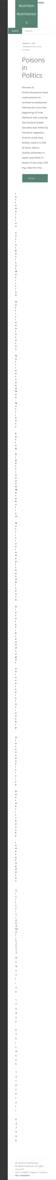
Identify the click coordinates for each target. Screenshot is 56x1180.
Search (41, 2)
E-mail (4, 4)
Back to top (4, 1176)
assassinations (29, 46)
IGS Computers (22, 1175)
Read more (31, 179)
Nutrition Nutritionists (26, 14)
